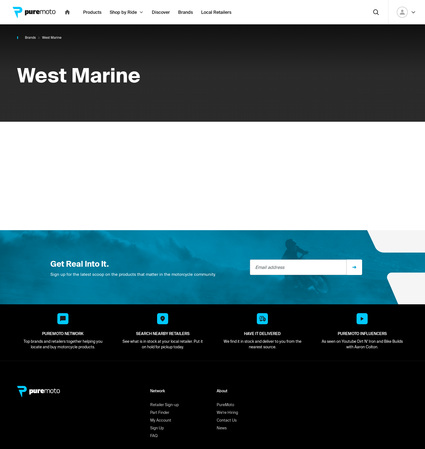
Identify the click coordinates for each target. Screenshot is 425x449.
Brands (30, 49)
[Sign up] (354, 279)
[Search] (376, 24)
